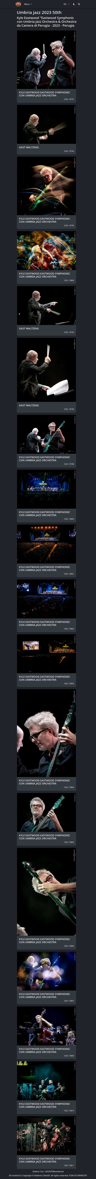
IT (69, 4)
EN (65, 4)
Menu (27, 4)
